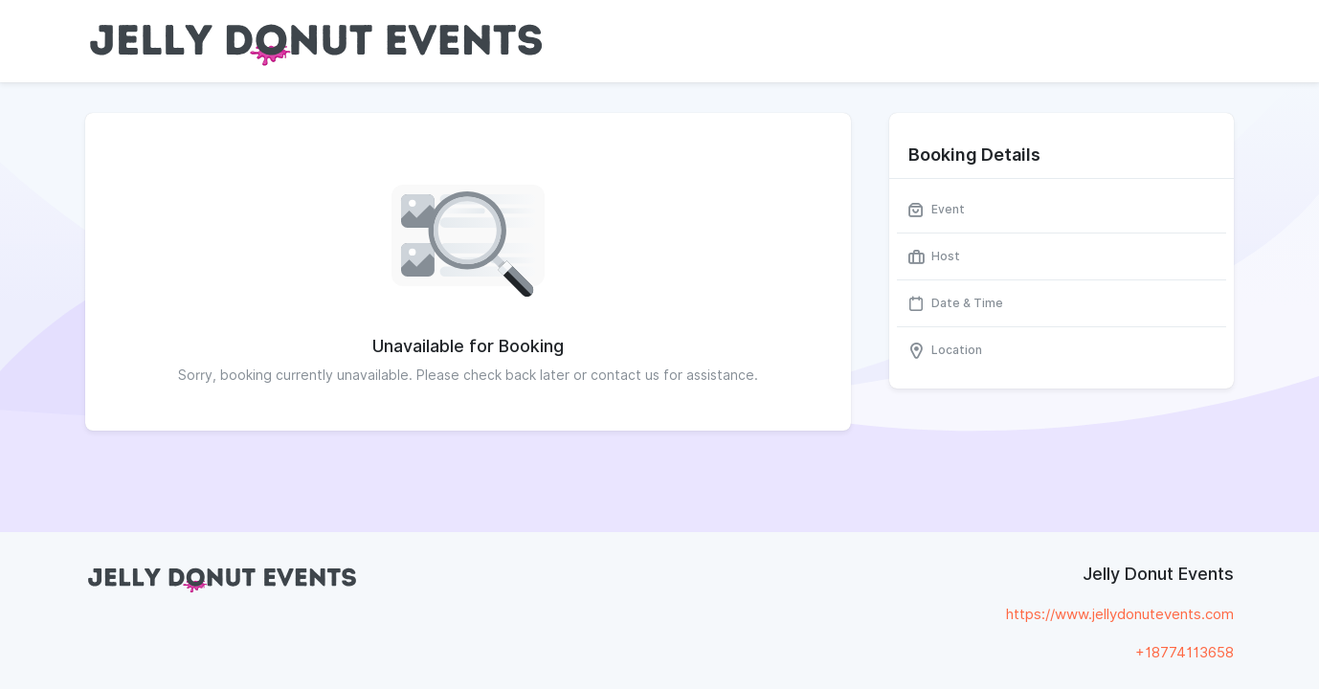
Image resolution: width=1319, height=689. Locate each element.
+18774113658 (1184, 652)
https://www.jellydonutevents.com (1120, 614)
